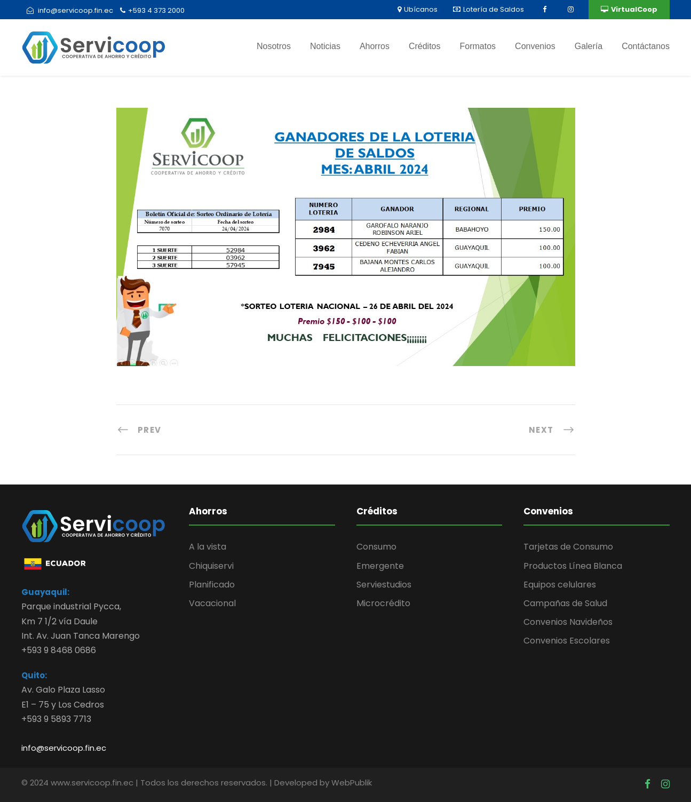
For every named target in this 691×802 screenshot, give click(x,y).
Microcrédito (383, 603)
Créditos (425, 46)
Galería (588, 46)
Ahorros (375, 46)
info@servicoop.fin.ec (63, 747)
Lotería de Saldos (488, 9)
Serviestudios (383, 584)
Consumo (376, 547)
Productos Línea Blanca (572, 566)
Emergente (380, 566)
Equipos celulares (559, 584)
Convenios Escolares (566, 640)
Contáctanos (646, 46)
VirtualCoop (629, 9)
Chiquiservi (211, 566)
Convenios (535, 46)
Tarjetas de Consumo (568, 547)
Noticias (325, 46)
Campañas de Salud (565, 603)
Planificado (212, 584)
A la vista (207, 547)
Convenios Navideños (568, 622)
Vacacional (212, 603)
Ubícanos (418, 9)
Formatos (478, 46)
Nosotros (274, 46)
